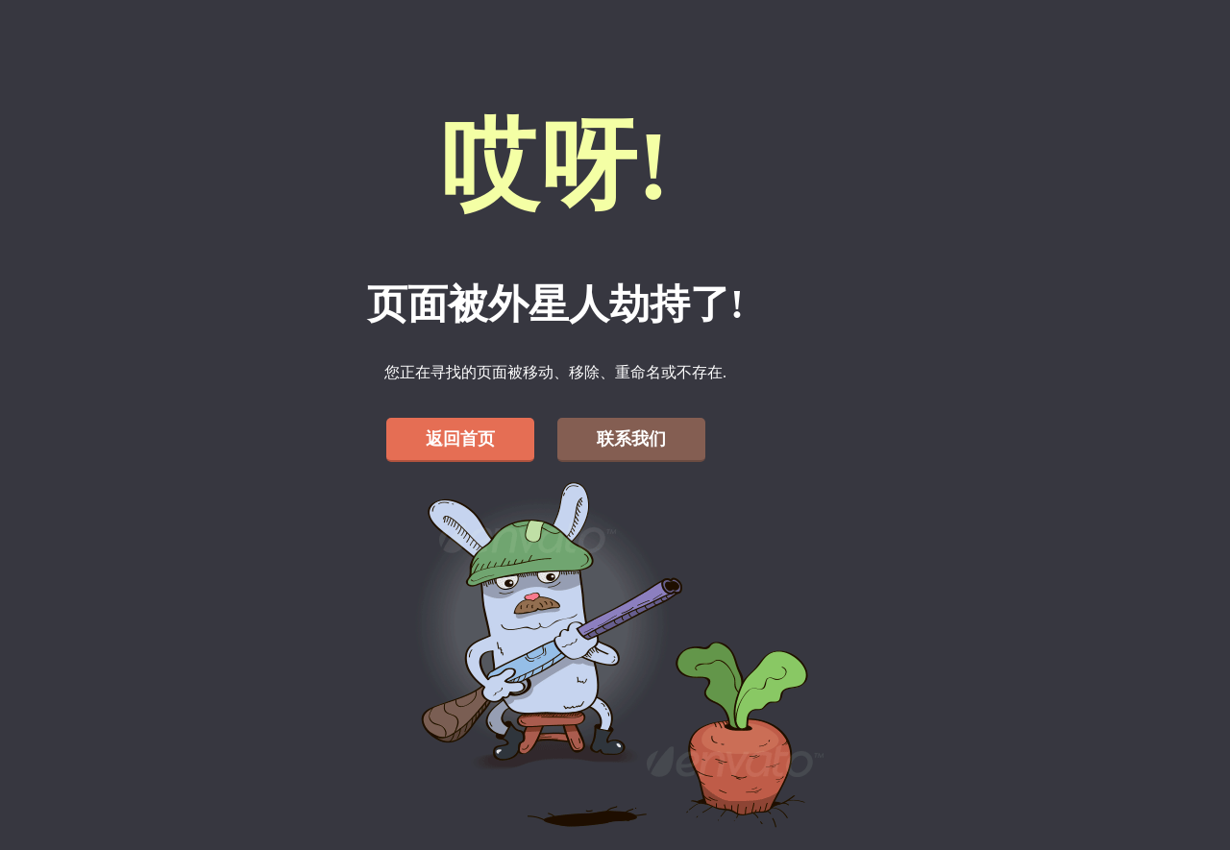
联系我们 (631, 439)
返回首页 (460, 439)
